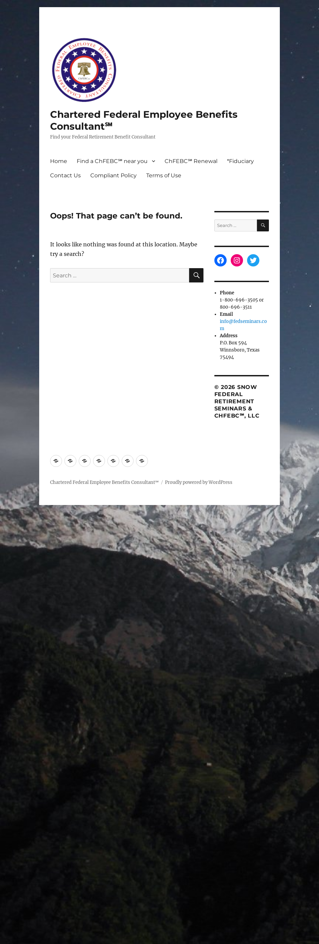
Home (58, 161)
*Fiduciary (240, 161)
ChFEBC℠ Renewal (191, 161)
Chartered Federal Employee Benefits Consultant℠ (104, 482)
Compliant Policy (113, 175)
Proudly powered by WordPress (198, 482)
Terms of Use (163, 175)
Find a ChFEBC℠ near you (112, 161)
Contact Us (65, 175)
